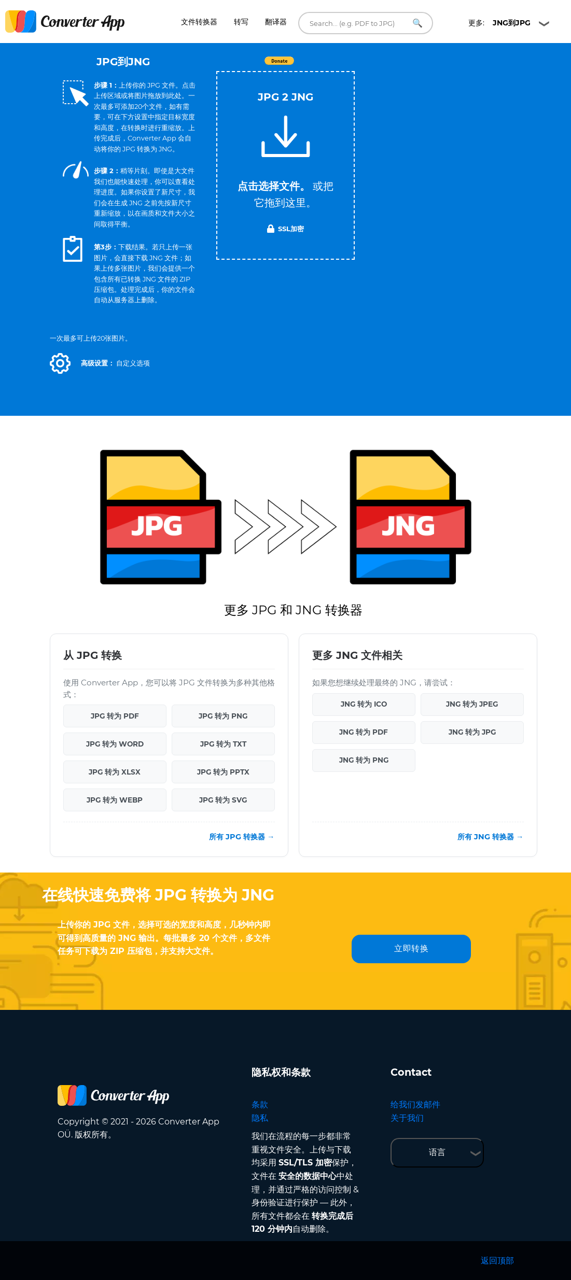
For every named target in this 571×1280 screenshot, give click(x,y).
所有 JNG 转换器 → (490, 836)
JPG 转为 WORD (115, 744)
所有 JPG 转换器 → (241, 836)
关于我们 (407, 1118)
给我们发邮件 (415, 1104)
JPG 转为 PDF (115, 716)
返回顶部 (497, 1260)
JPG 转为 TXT (223, 744)
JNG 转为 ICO (364, 704)
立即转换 (411, 948)
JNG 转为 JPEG (472, 704)
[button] (60, 363)
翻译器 (276, 21)
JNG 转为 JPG (472, 732)
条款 (260, 1104)
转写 (241, 21)
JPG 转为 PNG (223, 716)
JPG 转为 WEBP (115, 800)
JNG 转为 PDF (363, 732)
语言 (437, 1152)
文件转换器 (199, 21)
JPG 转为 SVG (223, 800)
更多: (499, 22)
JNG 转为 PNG (363, 760)
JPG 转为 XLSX (115, 772)
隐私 (260, 1118)
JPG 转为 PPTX (223, 772)
